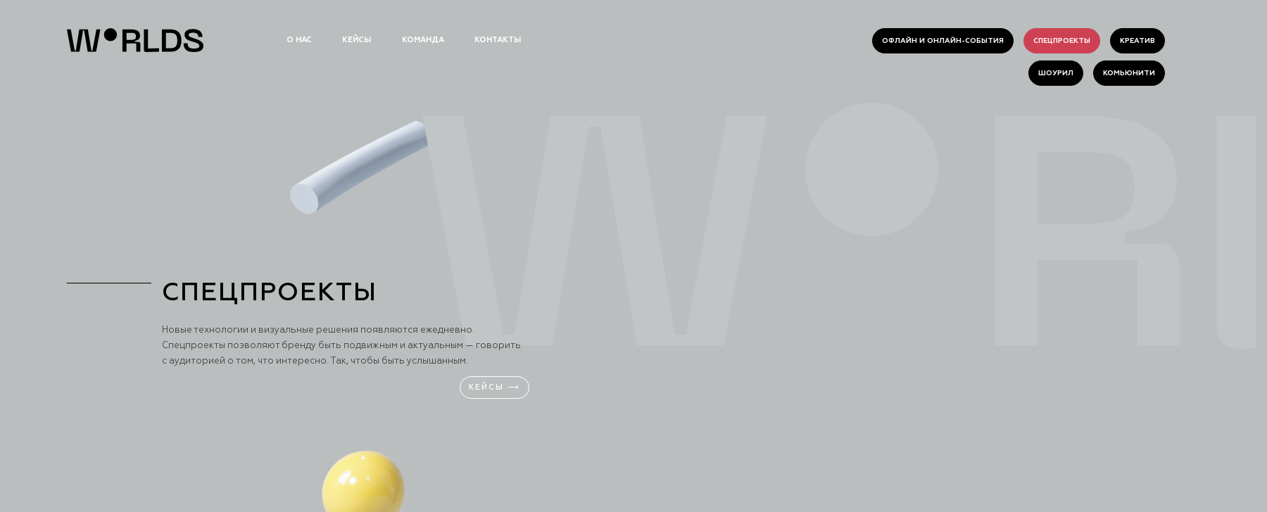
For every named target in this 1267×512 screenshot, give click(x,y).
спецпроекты (1061, 40)
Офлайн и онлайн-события (943, 40)
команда (423, 40)
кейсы (356, 40)
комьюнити (1129, 73)
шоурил (1055, 73)
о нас (299, 40)
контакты (497, 40)
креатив (1137, 40)
